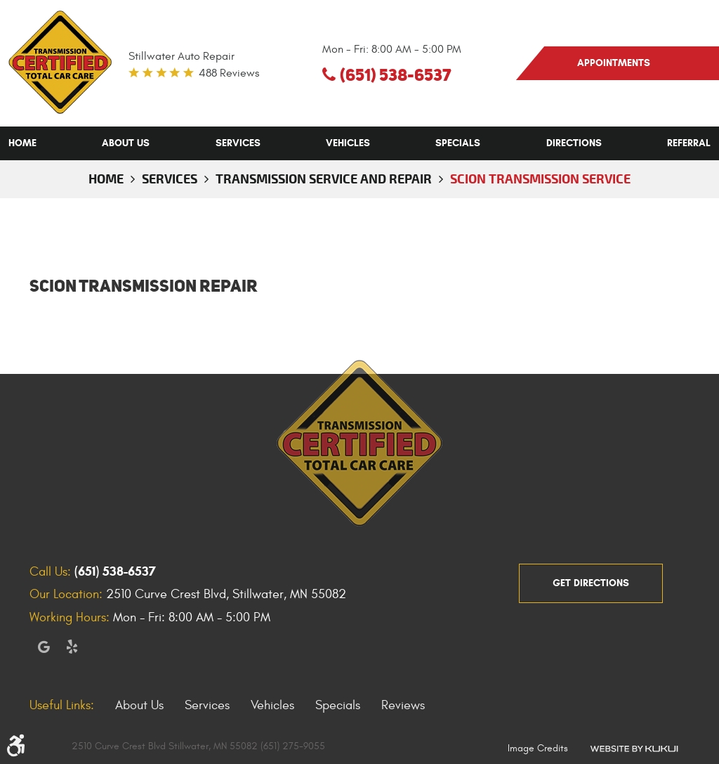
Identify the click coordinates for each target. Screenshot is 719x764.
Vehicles (348, 143)
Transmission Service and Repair (324, 178)
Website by (634, 748)
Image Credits (538, 748)
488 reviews (229, 73)
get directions (591, 583)
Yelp (72, 647)
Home (22, 143)
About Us (126, 143)
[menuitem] (22, 143)
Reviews (403, 705)
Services (238, 143)
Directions (574, 143)
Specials (457, 143)
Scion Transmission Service (540, 178)
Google (43, 647)
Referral (689, 143)
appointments (613, 63)
